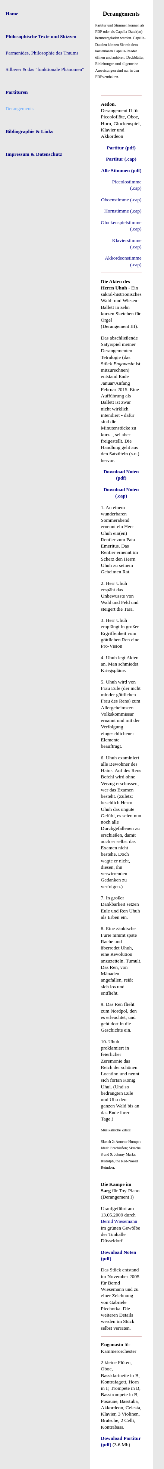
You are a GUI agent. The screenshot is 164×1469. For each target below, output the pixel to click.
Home (12, 13)
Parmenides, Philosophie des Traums (42, 53)
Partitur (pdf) (121, 148)
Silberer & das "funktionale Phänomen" (45, 69)
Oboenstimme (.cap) (121, 199)
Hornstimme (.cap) (122, 211)
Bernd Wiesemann (119, 1221)
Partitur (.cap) (121, 159)
